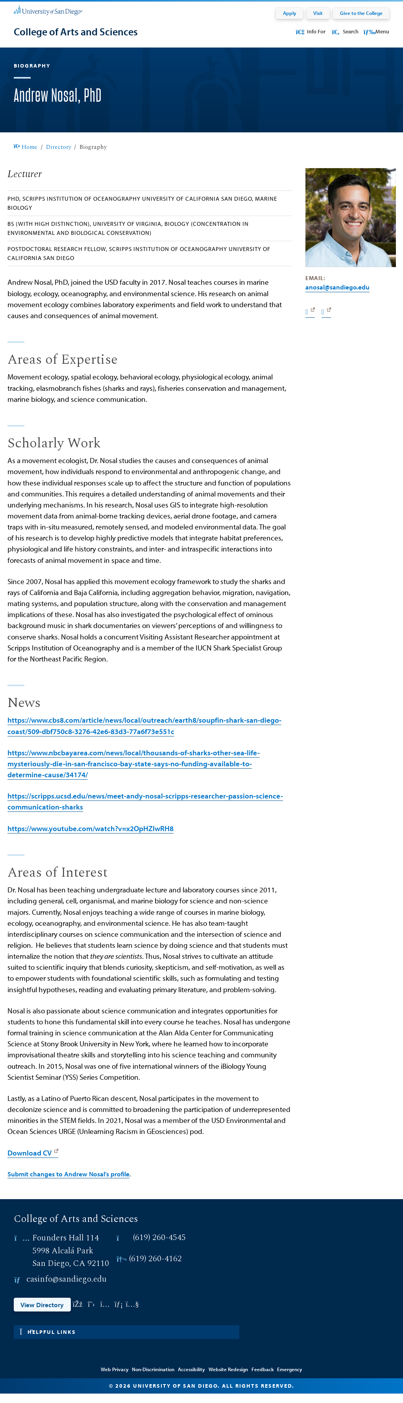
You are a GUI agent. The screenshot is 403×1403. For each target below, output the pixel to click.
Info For (310, 31)
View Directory (42, 1314)
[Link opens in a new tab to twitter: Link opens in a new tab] (91, 1314)
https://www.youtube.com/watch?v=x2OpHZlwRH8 (90, 838)
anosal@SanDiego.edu (337, 296)
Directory (58, 156)
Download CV (29, 1162)
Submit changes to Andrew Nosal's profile (68, 1183)
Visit (318, 13)
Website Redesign (228, 1379)
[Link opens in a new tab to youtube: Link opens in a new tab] (132, 1314)
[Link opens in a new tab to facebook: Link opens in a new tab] (78, 1314)
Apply (289, 13)
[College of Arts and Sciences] (76, 31)
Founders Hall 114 (65, 1247)
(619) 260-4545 (159, 1247)
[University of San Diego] (48, 9)
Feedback (262, 1379)
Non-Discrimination (153, 1379)
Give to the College (361, 13)
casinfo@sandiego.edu (66, 1289)
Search (344, 31)
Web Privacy (115, 1379)
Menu (376, 31)
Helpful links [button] (48, 1341)
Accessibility (191, 1379)
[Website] (310, 321)
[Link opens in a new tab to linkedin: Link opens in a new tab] (119, 1314)
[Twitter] (326, 321)
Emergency (289, 1379)
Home (25, 156)
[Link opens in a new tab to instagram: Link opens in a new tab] (105, 1314)
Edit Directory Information (201, 1367)
